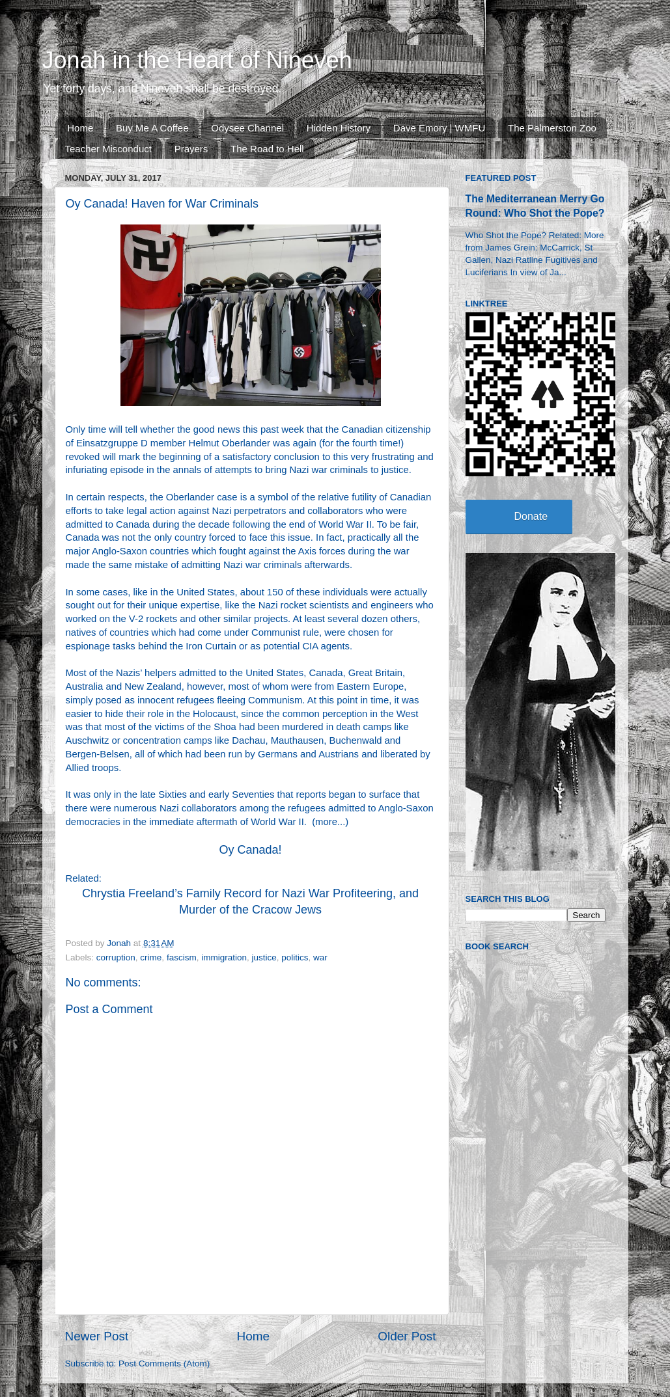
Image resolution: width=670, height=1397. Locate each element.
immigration (224, 957)
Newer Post (97, 1336)
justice (263, 957)
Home (80, 127)
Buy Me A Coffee (152, 127)
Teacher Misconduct (108, 148)
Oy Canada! (250, 849)
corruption (115, 957)
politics (294, 957)
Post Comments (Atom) (164, 1363)
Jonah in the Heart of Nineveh (197, 60)
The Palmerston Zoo (552, 127)
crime (150, 957)
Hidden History (338, 127)
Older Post (407, 1336)
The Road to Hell (267, 148)
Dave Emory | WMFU (439, 127)
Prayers (191, 148)
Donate (531, 516)
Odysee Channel (247, 127)
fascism (182, 957)
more (326, 822)
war (320, 957)
